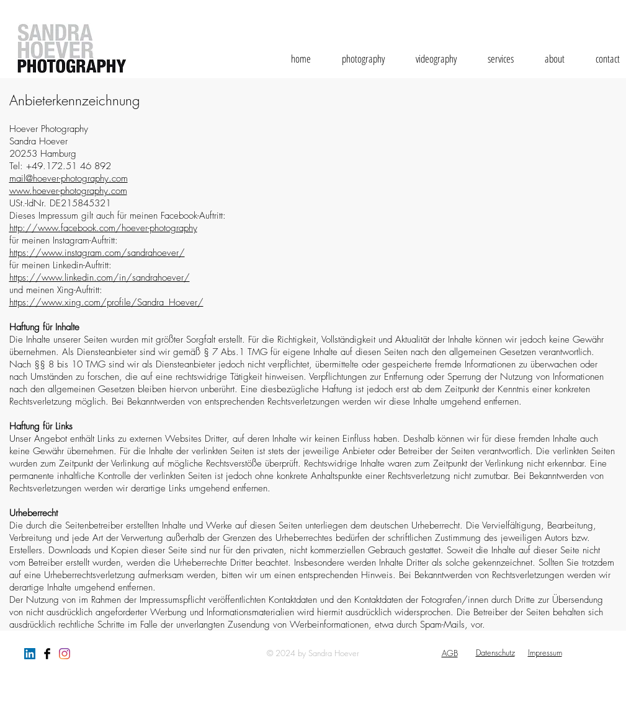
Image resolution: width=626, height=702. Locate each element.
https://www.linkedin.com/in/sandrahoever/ (99, 277)
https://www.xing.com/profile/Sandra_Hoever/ (106, 302)
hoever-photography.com (79, 191)
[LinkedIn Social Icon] (29, 653)
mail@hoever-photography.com (68, 178)
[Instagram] (64, 653)
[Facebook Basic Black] (47, 653)
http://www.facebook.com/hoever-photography (103, 228)
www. (20, 191)
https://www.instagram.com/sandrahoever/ (97, 253)
